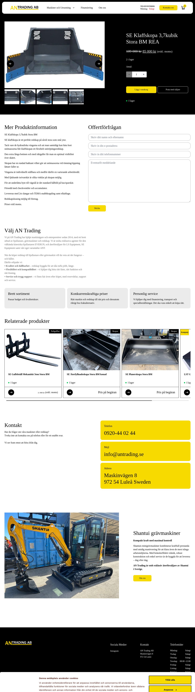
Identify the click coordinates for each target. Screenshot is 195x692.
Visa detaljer (45, 686)
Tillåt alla (170, 660)
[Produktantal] (136, 74)
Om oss (102, 7)
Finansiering (87, 7)
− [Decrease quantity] (129, 74)
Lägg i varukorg (141, 89)
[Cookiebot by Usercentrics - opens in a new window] (19, 686)
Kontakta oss (168, 8)
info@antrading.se (124, 454)
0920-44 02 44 (119, 433)
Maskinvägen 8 (120, 475)
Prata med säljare (173, 89)
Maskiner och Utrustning (59, 7)
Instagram (114, 651)
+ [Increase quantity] (143, 74)
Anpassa (170, 670)
